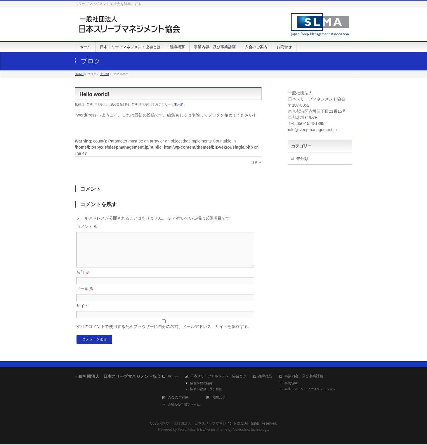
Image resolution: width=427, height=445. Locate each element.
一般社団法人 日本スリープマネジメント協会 (207, 424)
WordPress (187, 430)
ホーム (173, 377)
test (256, 162)
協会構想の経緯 (201, 383)
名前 (83, 279)
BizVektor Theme (214, 430)
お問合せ (219, 398)
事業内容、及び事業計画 (303, 377)
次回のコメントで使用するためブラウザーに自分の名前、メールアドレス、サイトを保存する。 (164, 333)
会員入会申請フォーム (184, 405)
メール (85, 295)
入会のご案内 (178, 398)
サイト (82, 312)
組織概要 (265, 377)
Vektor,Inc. (241, 430)
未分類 (178, 104)
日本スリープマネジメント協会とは (218, 377)
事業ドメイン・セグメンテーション (310, 389)
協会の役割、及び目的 (206, 389)
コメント (87, 226)
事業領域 (290, 383)
